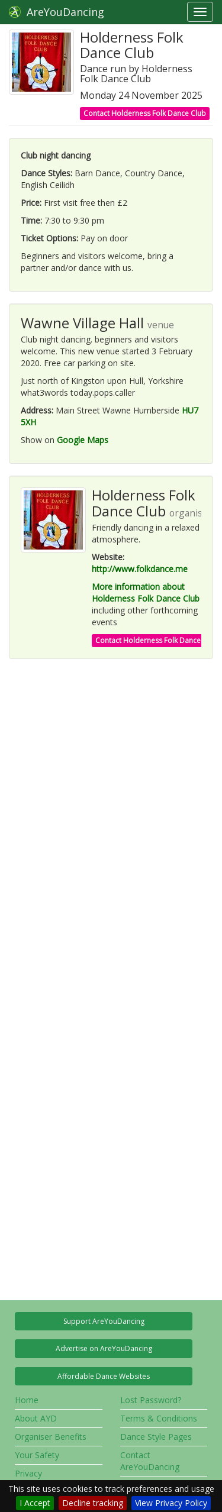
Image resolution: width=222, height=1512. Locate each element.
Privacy (28, 1473)
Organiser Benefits (50, 1436)
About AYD (36, 1418)
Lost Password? (150, 1400)
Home (26, 1400)
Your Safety (37, 1455)
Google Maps (82, 439)
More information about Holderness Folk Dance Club (146, 592)
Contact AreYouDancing (149, 1460)
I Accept (35, 1502)
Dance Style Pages (156, 1436)
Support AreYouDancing (103, 1321)
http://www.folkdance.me (140, 568)
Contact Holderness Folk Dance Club (144, 113)
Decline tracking (92, 1502)
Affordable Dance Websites (103, 1376)
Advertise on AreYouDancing (104, 1348)
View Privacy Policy (171, 1502)
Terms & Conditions (158, 1418)
